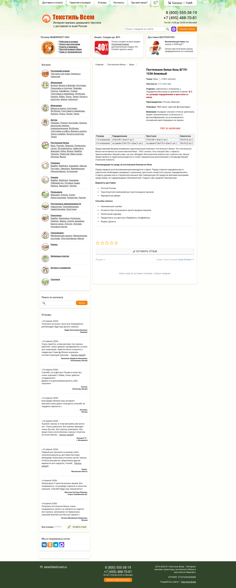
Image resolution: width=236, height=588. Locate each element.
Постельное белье (116, 64)
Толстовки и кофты (60, 131)
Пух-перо (55, 168)
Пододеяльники (71, 206)
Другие (73, 186)
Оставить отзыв (145, 251)
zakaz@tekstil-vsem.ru (55, 567)
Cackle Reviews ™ (185, 259)
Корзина (177, 2)
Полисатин (79, 145)
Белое (63, 156)
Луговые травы (72, 183)
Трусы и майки (58, 134)
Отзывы (102, 2)
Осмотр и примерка (68, 47)
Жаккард (55, 151)
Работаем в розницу (68, 42)
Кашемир (73, 166)
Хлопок (64, 195)
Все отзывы (48, 527)
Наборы (55, 221)
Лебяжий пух (57, 183)
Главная (99, 64)
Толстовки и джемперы (62, 94)
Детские (77, 224)
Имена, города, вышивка (71, 221)
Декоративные (58, 171)
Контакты (119, 2)
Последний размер (120, 44)
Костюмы (81, 85)
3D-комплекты (65, 148)
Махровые (64, 218)
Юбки (62, 96)
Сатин (54, 148)
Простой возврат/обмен (70, 49)
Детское (55, 156)
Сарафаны (64, 91)
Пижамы (77, 88)
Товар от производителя (70, 52)
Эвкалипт (65, 168)
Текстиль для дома (60, 73)
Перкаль (69, 145)
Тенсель (55, 154)
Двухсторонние (58, 197)
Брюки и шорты (58, 108)
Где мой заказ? (139, 2)
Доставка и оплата (52, 2)
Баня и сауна (57, 224)
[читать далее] (78, 355)
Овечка (83, 166)
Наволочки (56, 206)
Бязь (53, 145)
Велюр (70, 151)
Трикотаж (64, 154)
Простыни (71, 209)
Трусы (69, 96)
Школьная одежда (60, 125)
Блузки (54, 85)
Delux (63, 151)
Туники (73, 91)
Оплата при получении (69, 44)
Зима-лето (78, 148)
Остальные (72, 171)
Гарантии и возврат (80, 2)
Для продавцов (69, 238)
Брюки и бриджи (67, 85)
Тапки (75, 96)
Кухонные (75, 218)
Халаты (54, 96)
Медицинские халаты (61, 235)
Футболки (80, 94)
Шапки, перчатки (69, 99)
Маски (81, 238)
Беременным (77, 168)
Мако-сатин (76, 154)
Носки (69, 114)
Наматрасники (58, 209)
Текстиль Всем (188, 582)
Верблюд (63, 166)
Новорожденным (59, 128)
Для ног (68, 224)
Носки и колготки (75, 134)
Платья (54, 91)
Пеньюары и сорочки (61, 88)
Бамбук (78, 151)
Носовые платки (59, 226)
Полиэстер (72, 197)
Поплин (60, 145)
